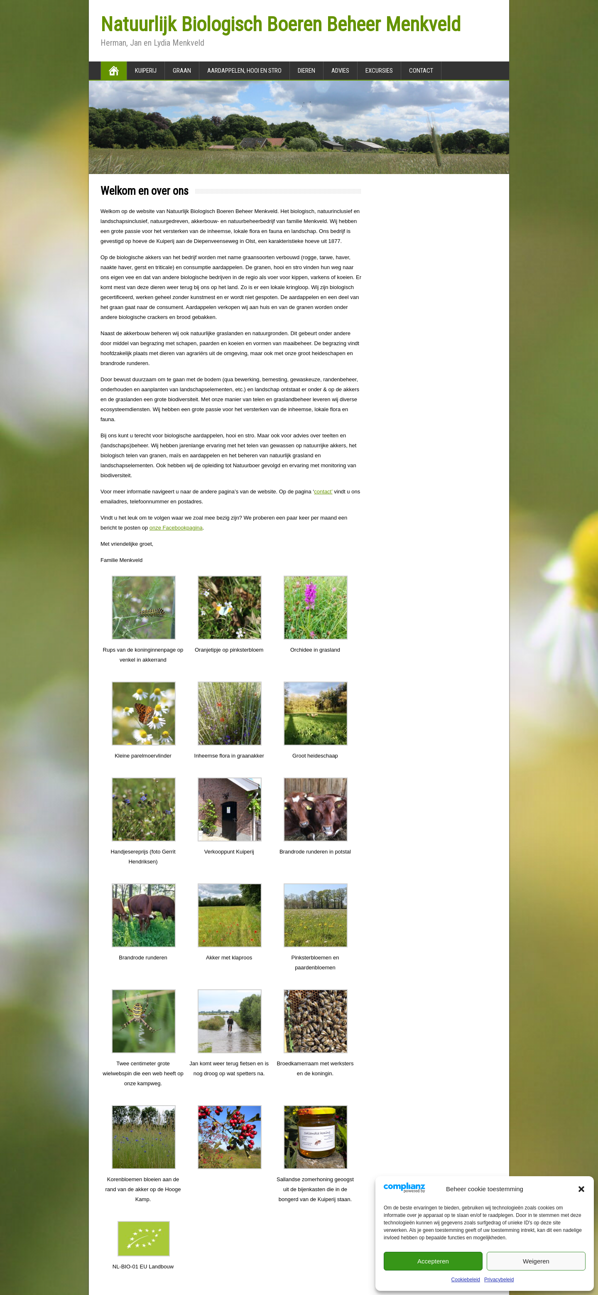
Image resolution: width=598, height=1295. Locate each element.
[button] (581, 1189)
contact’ (323, 491)
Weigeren (536, 1261)
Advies (340, 70)
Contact (421, 70)
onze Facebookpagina (176, 528)
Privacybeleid (499, 1280)
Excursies (379, 70)
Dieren (306, 70)
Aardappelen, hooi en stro (244, 70)
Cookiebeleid (465, 1280)
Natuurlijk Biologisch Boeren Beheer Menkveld (280, 24)
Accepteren (433, 1261)
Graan (182, 70)
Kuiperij (146, 70)
